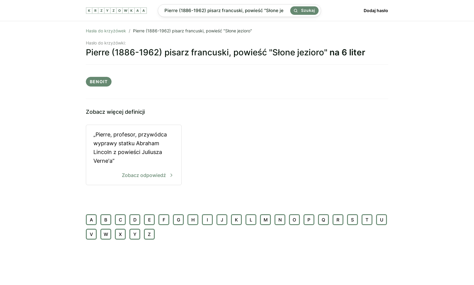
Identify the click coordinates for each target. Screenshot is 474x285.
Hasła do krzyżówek (106, 30)
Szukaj (304, 10)
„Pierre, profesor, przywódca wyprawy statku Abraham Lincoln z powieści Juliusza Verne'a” (133, 155)
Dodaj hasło (376, 10)
